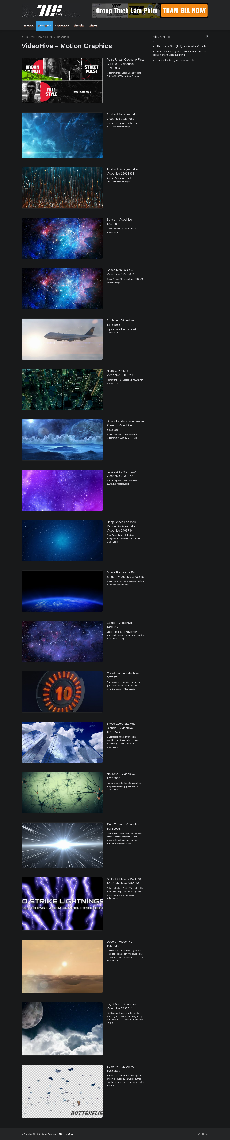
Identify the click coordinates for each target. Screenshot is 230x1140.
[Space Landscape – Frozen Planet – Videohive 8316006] (62, 440)
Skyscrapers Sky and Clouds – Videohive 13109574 (121, 728)
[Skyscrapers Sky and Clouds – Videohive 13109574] (62, 742)
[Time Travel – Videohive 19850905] (62, 845)
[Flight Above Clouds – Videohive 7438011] (62, 1029)
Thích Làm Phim (66, 1134)
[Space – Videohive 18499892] (62, 238)
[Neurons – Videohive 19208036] (62, 792)
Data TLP (43, 25)
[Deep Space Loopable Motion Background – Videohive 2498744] (62, 540)
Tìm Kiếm (78, 25)
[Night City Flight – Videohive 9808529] (62, 389)
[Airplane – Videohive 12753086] (62, 339)
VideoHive (36, 37)
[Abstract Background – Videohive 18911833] (62, 188)
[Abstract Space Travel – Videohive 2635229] (62, 490)
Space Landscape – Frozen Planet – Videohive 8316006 (125, 425)
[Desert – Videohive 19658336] (62, 966)
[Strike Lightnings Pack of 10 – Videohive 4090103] (62, 904)
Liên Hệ (92, 25)
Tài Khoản (61, 25)
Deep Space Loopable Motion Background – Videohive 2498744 (122, 526)
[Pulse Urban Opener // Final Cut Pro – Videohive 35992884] (62, 80)
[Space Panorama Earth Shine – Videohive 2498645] (62, 591)
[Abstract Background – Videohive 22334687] (62, 135)
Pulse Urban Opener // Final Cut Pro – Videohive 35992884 (125, 64)
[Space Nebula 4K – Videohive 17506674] (62, 288)
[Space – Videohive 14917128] (62, 641)
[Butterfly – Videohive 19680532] (62, 1091)
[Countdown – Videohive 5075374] (62, 692)
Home (28, 25)
